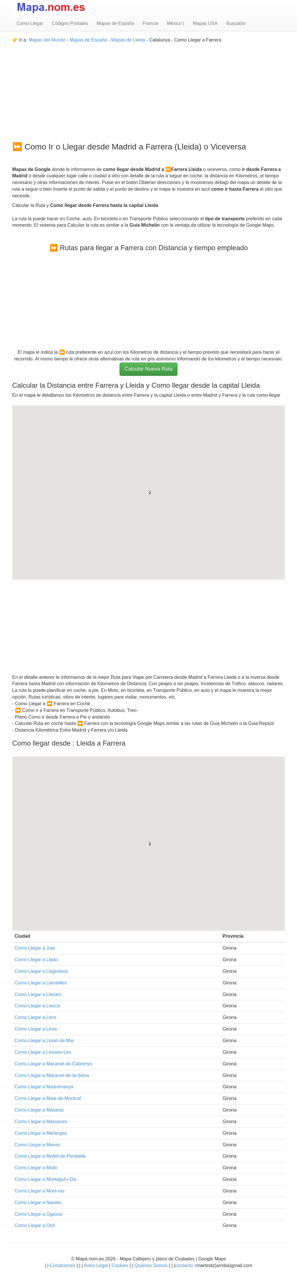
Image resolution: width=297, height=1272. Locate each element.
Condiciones (62, 1265)
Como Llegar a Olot (35, 1225)
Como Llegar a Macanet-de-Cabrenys (53, 1063)
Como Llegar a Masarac (39, 1109)
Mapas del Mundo (46, 39)
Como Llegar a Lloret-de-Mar (44, 1040)
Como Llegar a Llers (35, 1017)
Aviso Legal (96, 1265)
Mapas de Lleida (128, 39)
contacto (184, 1265)
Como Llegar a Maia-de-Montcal (48, 1098)
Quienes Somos (151, 1265)
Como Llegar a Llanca (37, 1005)
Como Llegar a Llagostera (41, 971)
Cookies (121, 1265)
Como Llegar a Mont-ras (40, 1190)
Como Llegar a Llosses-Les (43, 1052)
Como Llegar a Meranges (41, 1133)
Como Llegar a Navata (38, 1202)
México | (175, 23)
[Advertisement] (148, 84)
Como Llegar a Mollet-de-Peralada (50, 1156)
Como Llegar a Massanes (41, 1121)
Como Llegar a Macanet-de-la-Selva (52, 1075)
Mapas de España (115, 23)
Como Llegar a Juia (35, 948)
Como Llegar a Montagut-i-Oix (46, 1179)
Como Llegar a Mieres (37, 1144)
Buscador (236, 23)
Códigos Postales (70, 23)
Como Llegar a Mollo (36, 1167)
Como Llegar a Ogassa (38, 1214)
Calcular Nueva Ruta (148, 369)
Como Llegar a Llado (36, 959)
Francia (150, 23)
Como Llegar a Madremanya (44, 1086)
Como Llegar (30, 23)
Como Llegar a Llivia (36, 1028)
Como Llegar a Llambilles (41, 982)
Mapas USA (205, 23)
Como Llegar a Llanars (38, 994)
